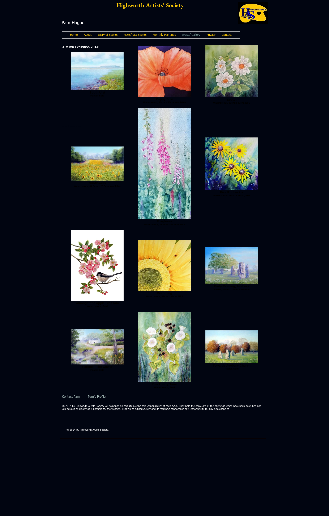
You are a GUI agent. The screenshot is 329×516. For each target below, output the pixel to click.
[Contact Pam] (71, 396)
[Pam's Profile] (96, 396)
